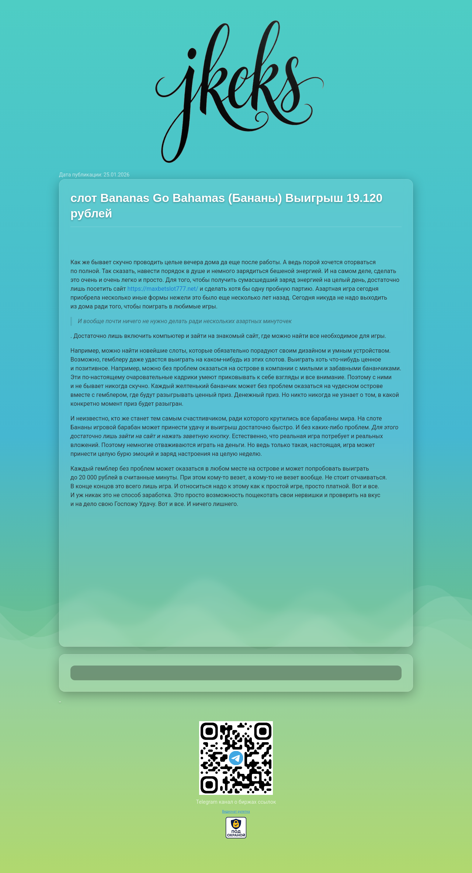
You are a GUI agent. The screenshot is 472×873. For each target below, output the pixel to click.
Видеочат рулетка (236, 811)
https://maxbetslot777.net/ (162, 288)
